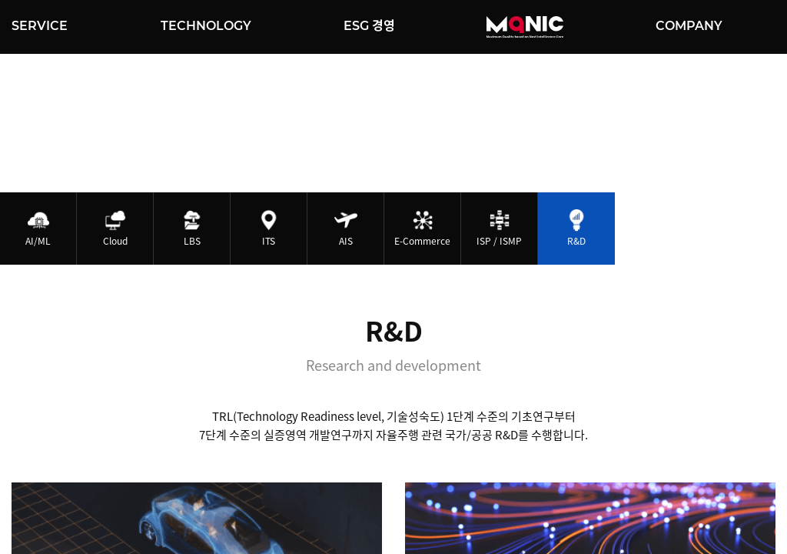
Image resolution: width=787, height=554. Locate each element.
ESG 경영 (369, 25)
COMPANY (689, 25)
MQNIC (524, 27)
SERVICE (40, 25)
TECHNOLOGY (206, 25)
